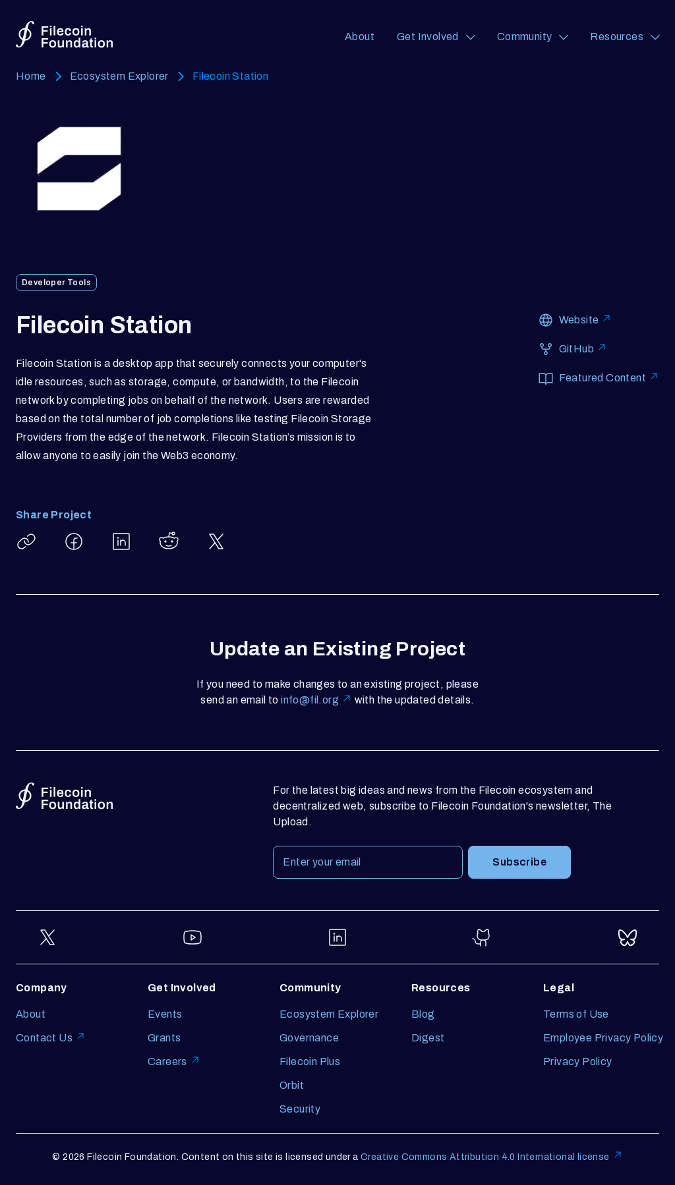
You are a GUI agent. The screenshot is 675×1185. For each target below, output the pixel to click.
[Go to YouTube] (192, 937)
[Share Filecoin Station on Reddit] (169, 541)
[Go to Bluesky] (627, 937)
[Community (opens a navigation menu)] (532, 37)
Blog (423, 1014)
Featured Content (609, 377)
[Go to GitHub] (482, 937)
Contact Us (51, 1037)
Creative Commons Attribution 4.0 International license (492, 1157)
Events (165, 1014)
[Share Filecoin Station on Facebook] (74, 541)
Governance (309, 1037)
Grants (164, 1037)
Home (31, 76)
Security (299, 1109)
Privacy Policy (577, 1061)
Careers (174, 1061)
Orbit (291, 1085)
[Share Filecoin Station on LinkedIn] (121, 541)
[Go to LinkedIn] (337, 937)
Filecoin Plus (309, 1061)
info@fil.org (316, 699)
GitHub (583, 348)
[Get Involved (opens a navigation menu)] (435, 37)
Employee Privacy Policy (603, 1037)
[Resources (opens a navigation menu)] (624, 37)
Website (585, 319)
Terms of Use (576, 1014)
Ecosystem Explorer (119, 76)
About (359, 36)
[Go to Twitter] (47, 937)
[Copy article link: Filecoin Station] (26, 541)
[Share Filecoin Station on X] (216, 541)
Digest (427, 1037)
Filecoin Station (230, 76)
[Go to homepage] (64, 34)
